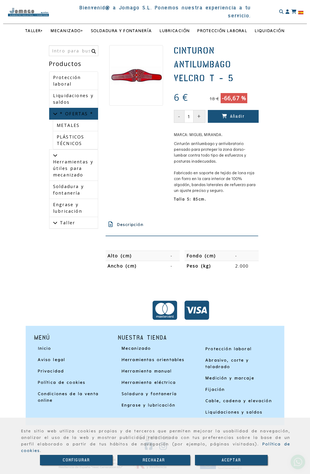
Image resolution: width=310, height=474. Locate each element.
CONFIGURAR (76, 460)
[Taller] (55, 223)
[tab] (182, 224)
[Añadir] (233, 116)
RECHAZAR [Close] (154, 460)
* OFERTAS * (75, 114)
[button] (287, 12)
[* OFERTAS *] (55, 114)
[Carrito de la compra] (293, 11)
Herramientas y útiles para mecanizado (73, 168)
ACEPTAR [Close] (231, 460)
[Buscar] (281, 12)
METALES (68, 125)
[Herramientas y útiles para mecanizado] (55, 155)
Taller (66, 223)
